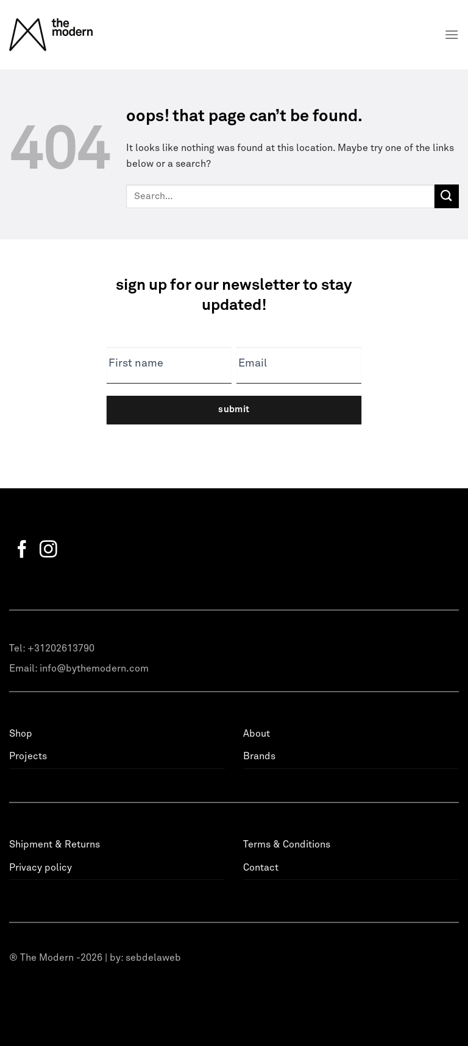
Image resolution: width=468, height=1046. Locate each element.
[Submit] (446, 196)
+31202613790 (60, 648)
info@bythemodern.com (94, 668)
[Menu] (451, 34)
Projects (28, 756)
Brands (259, 756)
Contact (260, 867)
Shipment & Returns (54, 844)
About (256, 734)
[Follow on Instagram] (48, 550)
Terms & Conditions (286, 844)
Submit (234, 409)
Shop (20, 734)
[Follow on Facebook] (22, 550)
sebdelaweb (153, 958)
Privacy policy (40, 867)
